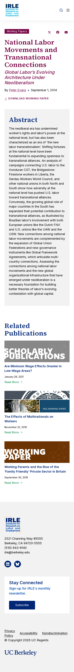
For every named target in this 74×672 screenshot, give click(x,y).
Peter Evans (17, 90)
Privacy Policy (9, 633)
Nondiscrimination (55, 633)
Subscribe (22, 605)
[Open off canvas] (68, 10)
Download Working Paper (26, 98)
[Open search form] (61, 10)
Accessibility (28, 633)
